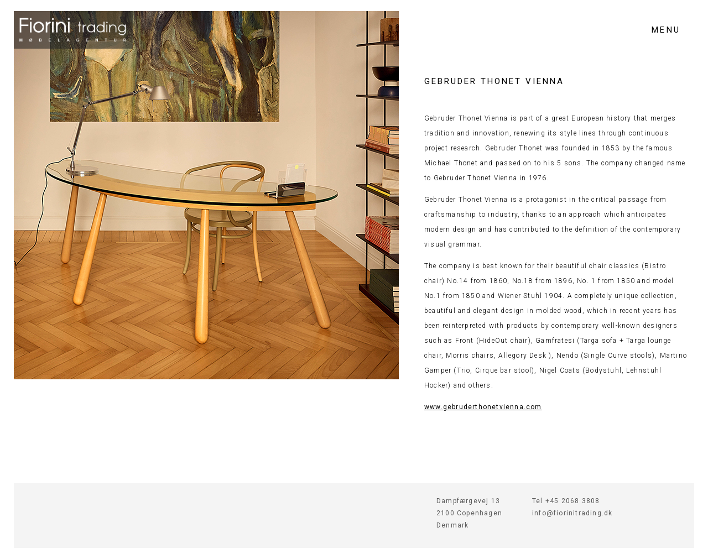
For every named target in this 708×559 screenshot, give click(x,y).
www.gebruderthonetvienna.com (483, 407)
